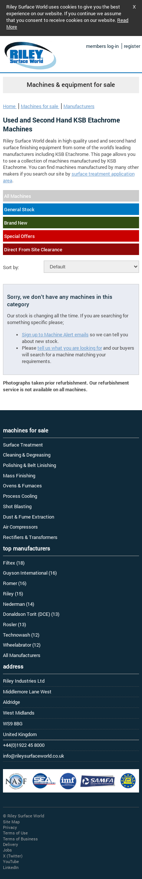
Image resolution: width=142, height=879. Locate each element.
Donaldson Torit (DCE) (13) (31, 614)
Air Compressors (20, 527)
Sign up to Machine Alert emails (55, 334)
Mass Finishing (19, 475)
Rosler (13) (14, 624)
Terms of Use (15, 833)
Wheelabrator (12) (21, 645)
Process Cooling (20, 496)
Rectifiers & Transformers (30, 537)
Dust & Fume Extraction (28, 517)
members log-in (102, 46)
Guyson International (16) (30, 573)
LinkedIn (11, 867)
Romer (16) (14, 583)
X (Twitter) (13, 856)
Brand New (15, 223)
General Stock (19, 209)
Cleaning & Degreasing (26, 455)
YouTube (11, 861)
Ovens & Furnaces (22, 485)
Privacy (10, 827)
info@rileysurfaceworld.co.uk (33, 756)
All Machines (17, 196)
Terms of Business (20, 839)
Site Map (11, 821)
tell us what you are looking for (69, 348)
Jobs (7, 850)
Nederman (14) (18, 604)
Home (10, 106)
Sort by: (11, 267)
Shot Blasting (17, 506)
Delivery (10, 844)
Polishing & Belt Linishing (29, 465)
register (132, 46)
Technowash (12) (21, 635)
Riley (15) (13, 594)
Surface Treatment (23, 445)
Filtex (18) (13, 563)
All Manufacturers (21, 655)
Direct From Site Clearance (33, 249)
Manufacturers (79, 106)
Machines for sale (40, 106)
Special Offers (19, 236)
